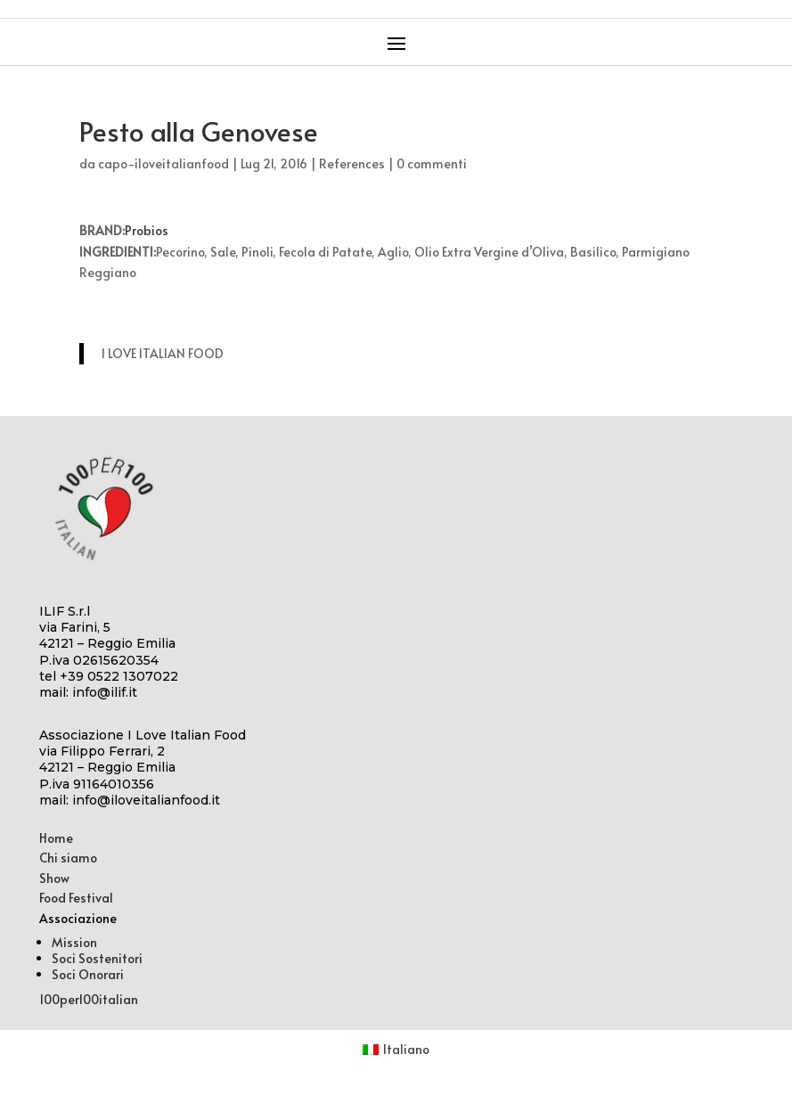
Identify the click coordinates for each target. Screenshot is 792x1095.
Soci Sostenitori (97, 958)
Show (54, 878)
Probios (146, 230)
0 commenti (431, 163)
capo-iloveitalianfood (163, 163)
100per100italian (88, 999)
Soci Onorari (88, 974)
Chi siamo (68, 857)
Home (56, 837)
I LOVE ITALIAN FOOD (163, 353)
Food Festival (76, 897)
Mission (74, 942)
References (352, 163)
